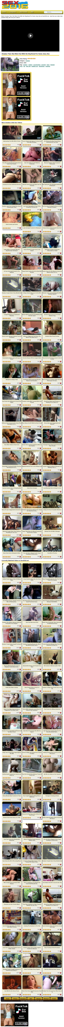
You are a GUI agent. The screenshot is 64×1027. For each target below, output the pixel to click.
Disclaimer (23, 998)
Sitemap (38, 998)
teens (48, 64)
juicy (21, 66)
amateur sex (34, 66)
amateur (25, 64)
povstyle (43, 64)
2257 (31, 998)
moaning (47, 66)
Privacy (15, 998)
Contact (54, 998)
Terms (7, 998)
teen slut (28, 66)
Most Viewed (23, 12)
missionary (42, 66)
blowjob (52, 64)
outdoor (30, 64)
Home (4, 12)
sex (24, 66)
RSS (32, 12)
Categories (13, 12)
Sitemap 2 (46, 998)
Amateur (27, 60)
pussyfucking (36, 64)
